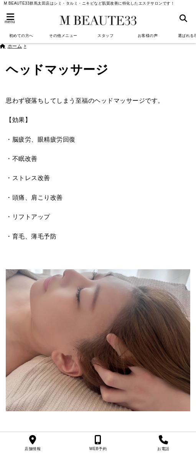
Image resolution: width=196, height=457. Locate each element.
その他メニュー (63, 35)
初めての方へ (21, 35)
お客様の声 (148, 35)
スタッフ (105, 35)
